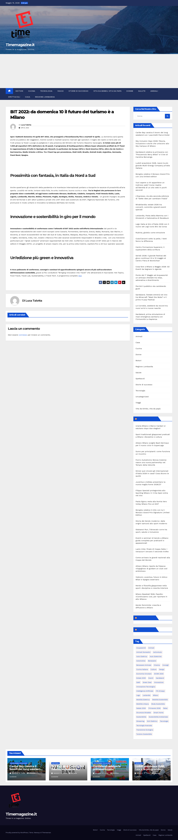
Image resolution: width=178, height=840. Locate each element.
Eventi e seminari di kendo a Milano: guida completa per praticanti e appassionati (152, 540)
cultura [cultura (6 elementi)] (153, 669)
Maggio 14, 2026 (19, 773)
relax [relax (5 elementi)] (165, 708)
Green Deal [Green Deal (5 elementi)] (147, 682)
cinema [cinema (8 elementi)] (157, 665)
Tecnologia (46, 91)
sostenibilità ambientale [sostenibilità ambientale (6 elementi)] (158, 717)
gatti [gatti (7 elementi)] (138, 682)
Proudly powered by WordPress (17, 832)
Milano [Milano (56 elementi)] (155, 695)
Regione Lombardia (45, 97)
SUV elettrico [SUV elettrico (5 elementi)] (152, 721)
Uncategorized (142, 397)
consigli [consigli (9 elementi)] (166, 665)
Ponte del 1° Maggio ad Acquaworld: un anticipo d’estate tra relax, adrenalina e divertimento (152, 277)
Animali (154, 91)
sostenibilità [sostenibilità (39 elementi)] (141, 717)
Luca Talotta (26, 125)
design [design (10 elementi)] (161, 669)
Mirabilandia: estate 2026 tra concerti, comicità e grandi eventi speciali (151, 207)
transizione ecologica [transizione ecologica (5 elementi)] (144, 730)
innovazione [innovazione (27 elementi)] (158, 682)
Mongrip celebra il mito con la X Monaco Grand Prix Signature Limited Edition (152, 512)
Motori (19, 91)
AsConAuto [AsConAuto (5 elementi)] (157, 652)
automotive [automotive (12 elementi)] (140, 661)
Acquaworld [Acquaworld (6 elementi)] (141, 648)
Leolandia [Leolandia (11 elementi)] (146, 695)
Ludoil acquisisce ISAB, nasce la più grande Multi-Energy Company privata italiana (153, 165)
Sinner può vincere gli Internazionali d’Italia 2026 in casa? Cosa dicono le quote (152, 473)
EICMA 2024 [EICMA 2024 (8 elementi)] (158, 674)
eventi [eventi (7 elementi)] (150, 678)
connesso (23, 335)
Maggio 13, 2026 (102, 773)
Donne (129, 91)
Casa (27, 97)
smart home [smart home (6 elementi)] (158, 712)
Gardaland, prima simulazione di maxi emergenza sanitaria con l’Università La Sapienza (150, 316)
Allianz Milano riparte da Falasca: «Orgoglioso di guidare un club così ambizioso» (151, 568)
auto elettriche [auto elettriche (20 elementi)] (156, 656)
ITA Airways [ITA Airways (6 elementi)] (160, 691)
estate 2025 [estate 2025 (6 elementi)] (141, 678)
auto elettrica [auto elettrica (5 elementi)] (141, 656)
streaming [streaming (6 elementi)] (140, 721)
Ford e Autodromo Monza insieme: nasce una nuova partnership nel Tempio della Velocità (151, 462)
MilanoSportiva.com (147, 419)
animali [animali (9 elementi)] (151, 648)
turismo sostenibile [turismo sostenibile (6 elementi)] (144, 734)
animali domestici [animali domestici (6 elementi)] (143, 652)
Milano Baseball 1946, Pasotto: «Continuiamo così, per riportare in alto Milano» (151, 596)
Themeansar (46, 832)
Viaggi (60, 91)
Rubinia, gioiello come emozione (150, 233)
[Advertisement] (89, 71)
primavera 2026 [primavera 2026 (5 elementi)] (154, 708)
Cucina (31, 91)
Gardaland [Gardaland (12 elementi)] (160, 678)
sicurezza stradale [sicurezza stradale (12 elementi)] (143, 712)
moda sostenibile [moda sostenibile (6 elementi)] (158, 704)
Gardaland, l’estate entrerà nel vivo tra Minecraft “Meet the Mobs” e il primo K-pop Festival (151, 297)
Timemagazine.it (20, 45)
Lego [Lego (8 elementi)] (138, 695)
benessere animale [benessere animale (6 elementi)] (143, 665)
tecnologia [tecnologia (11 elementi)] (164, 721)
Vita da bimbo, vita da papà (107, 91)
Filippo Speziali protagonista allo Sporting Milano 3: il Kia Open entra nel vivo (152, 493)
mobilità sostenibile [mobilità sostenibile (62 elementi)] (160, 700)
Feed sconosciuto (146, 618)
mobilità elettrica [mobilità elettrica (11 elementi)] (143, 700)
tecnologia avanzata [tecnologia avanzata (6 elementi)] (144, 725)
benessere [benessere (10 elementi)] (152, 661)
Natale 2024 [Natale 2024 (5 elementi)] (141, 708)
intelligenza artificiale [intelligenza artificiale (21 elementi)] (144, 691)
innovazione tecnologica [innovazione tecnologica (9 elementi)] (145, 687)
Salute (141, 91)
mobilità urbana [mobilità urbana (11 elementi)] (142, 704)
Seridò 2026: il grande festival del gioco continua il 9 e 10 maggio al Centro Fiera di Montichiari (151, 258)
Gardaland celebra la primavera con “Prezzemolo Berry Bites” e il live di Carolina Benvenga (152, 154)
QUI (80, 276)
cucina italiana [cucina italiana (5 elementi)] (142, 669)
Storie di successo (78, 91)
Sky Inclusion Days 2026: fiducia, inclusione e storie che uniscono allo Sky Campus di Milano (152, 143)
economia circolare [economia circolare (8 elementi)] (143, 674)
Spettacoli (14, 97)
